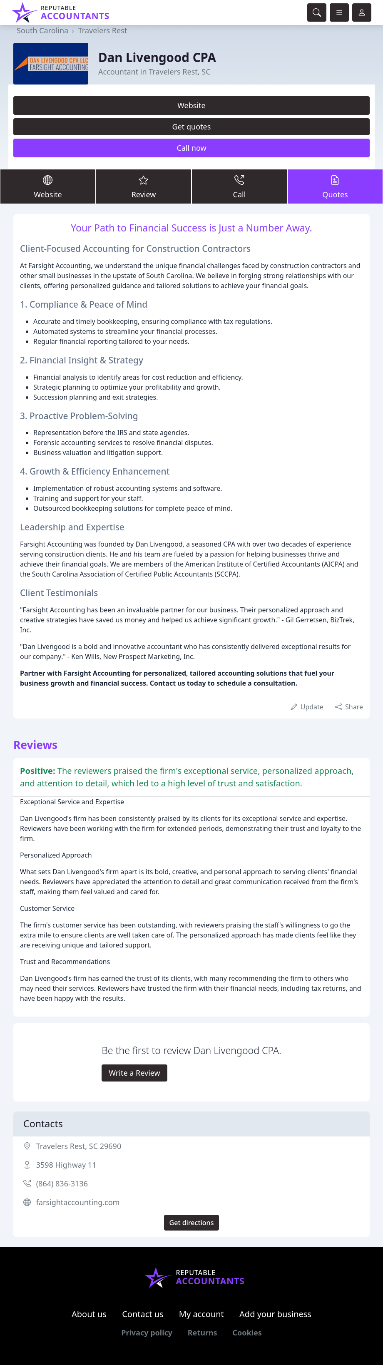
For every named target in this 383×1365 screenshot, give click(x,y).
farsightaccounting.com (78, 1202)
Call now (191, 148)
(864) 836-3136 (62, 1183)
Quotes (335, 186)
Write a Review (134, 1073)
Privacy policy (146, 1333)
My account (201, 1314)
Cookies (246, 1333)
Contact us (143, 1314)
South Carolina (42, 30)
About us (89, 1314)
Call (239, 186)
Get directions (191, 1222)
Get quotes (191, 127)
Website (191, 105)
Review (143, 186)
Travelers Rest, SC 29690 (79, 1146)
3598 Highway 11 (66, 1165)
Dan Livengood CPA (157, 57)
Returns (202, 1333)
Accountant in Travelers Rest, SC (154, 72)
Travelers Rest (102, 30)
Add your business (275, 1314)
